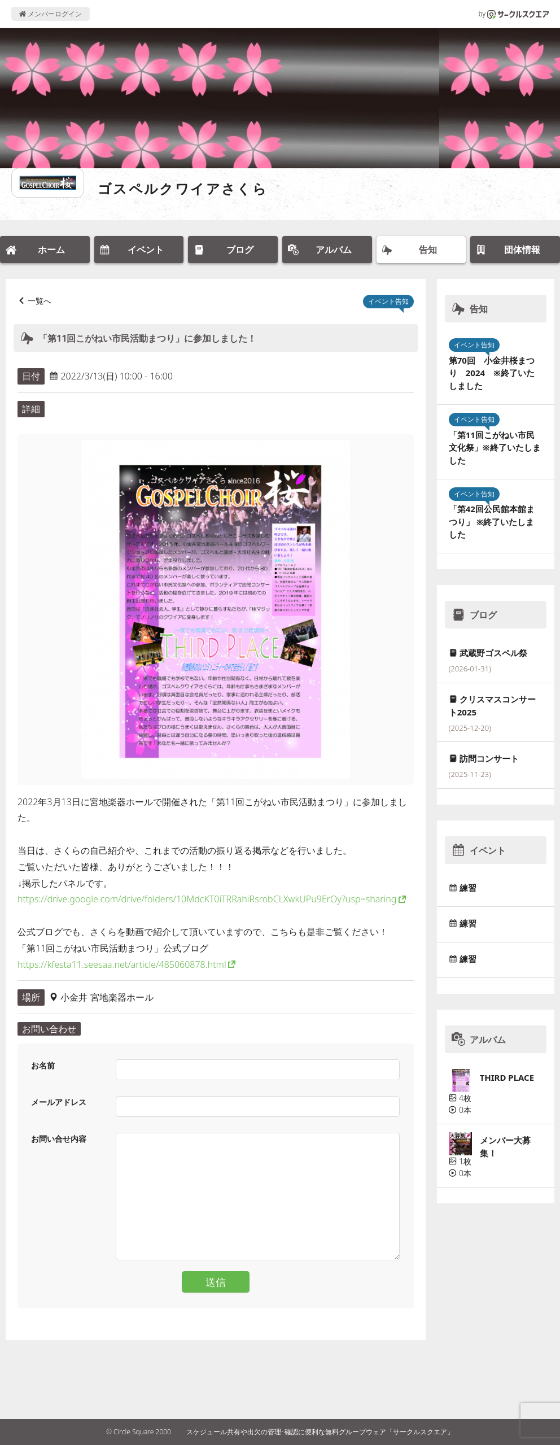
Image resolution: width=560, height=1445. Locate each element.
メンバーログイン (50, 14)
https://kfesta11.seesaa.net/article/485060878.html (122, 964)
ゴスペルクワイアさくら (183, 188)
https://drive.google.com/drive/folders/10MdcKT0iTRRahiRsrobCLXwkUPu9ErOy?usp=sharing (207, 899)
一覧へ (39, 300)
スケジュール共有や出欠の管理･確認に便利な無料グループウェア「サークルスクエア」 (320, 1432)
